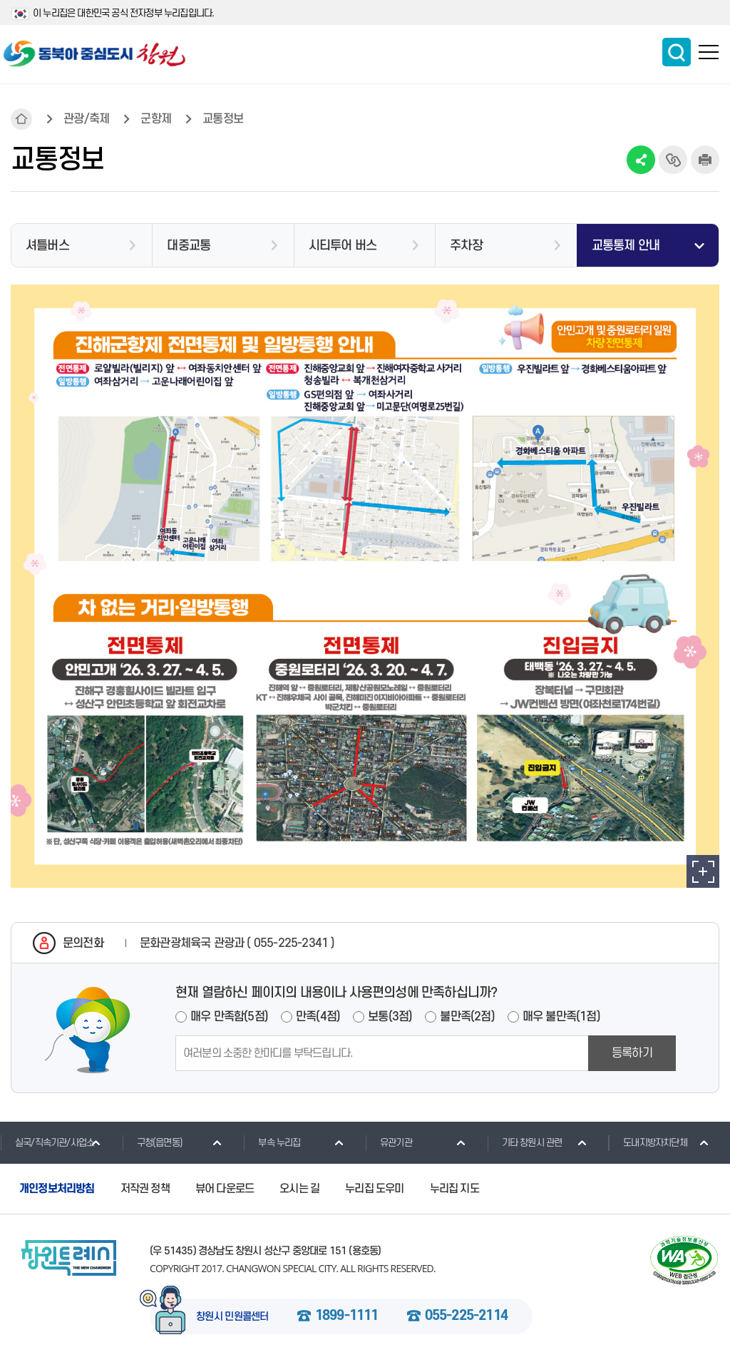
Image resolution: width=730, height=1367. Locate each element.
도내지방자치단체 (647, 1142)
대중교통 (188, 245)
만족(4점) (318, 1016)
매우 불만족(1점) (561, 1016)
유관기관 (388, 1142)
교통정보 (222, 119)
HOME (21, 119)
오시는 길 (299, 1188)
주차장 (466, 245)
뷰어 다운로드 (224, 1188)
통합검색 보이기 (676, 52)
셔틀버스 (47, 245)
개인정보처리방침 (57, 1188)
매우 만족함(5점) (229, 1016)
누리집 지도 (454, 1188)
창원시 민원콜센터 (232, 1317)
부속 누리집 (271, 1142)
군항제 (155, 119)
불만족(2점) (467, 1016)
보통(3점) (390, 1016)
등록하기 (632, 1053)
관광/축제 (86, 119)
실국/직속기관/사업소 (47, 1142)
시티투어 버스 (342, 245)
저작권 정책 (145, 1188)
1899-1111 (347, 1316)
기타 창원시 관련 (524, 1142)
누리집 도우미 (374, 1188)
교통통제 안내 (625, 245)
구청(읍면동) (152, 1142)
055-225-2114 (466, 1316)
